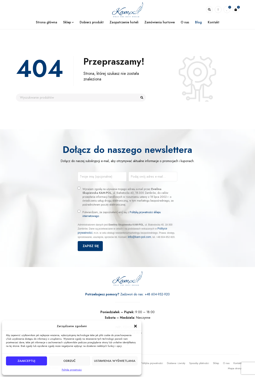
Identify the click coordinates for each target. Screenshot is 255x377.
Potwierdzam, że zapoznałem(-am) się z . (121, 214)
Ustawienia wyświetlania (114, 361)
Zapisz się (90, 246)
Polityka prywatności (72, 370)
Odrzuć (69, 361)
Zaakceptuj (26, 361)
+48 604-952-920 (157, 294)
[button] (135, 326)
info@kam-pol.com (139, 236)
